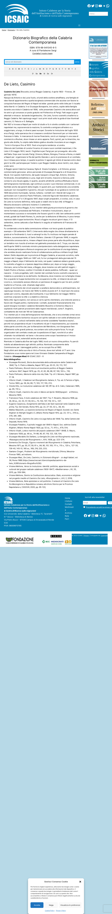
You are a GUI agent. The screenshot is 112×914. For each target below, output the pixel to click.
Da (36, 74)
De (40, 74)
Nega (51, 905)
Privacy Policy (61, 911)
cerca (77, 62)
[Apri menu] (79, 25)
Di (44, 74)
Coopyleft (104, 535)
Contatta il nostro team (42, 53)
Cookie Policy (50, 911)
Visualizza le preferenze (70, 905)
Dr (52, 74)
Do (48, 74)
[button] (80, 881)
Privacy (86, 535)
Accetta (37, 905)
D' (32, 74)
